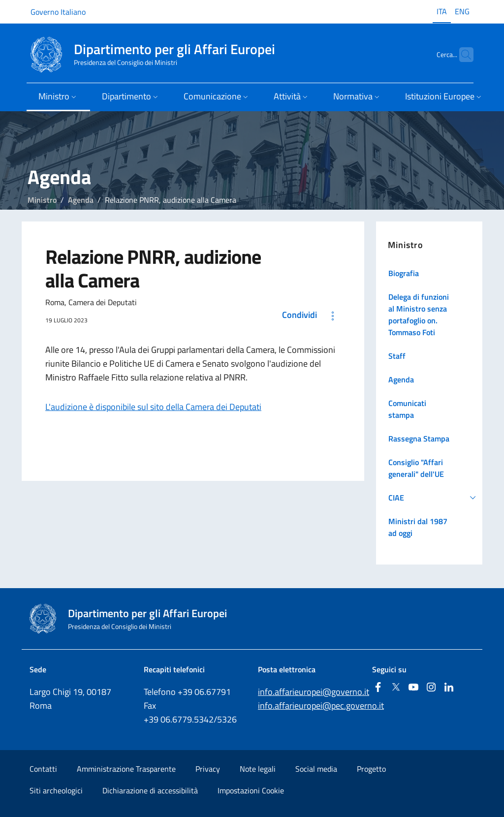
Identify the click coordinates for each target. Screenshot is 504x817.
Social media (316, 769)
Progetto (371, 769)
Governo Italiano (58, 12)
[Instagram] (431, 687)
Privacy (207, 769)
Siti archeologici (56, 790)
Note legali (258, 769)
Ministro (42, 200)
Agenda (81, 200)
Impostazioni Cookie (251, 790)
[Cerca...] (461, 54)
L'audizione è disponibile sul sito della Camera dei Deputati (153, 406)
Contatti (43, 769)
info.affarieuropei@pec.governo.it (321, 705)
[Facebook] (378, 687)
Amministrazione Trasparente (126, 769)
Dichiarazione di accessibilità (150, 790)
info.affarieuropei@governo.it (313, 691)
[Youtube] (413, 687)
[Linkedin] (449, 687)
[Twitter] (396, 687)
